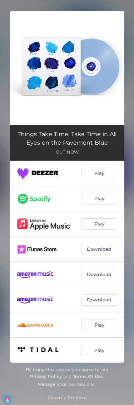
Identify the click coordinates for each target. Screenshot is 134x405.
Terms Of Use (88, 376)
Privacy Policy (46, 376)
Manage (46, 384)
